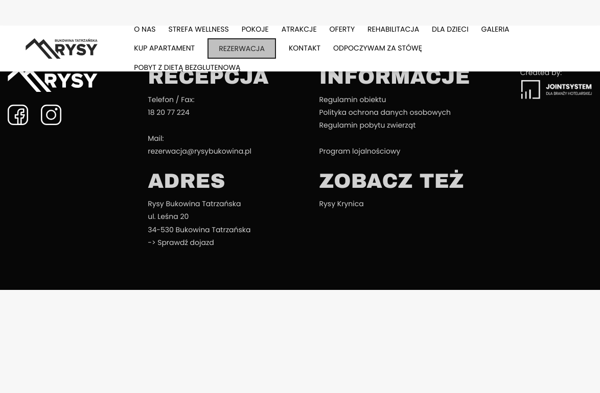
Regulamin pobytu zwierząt (367, 125)
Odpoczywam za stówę (377, 48)
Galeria (495, 29)
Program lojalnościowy (359, 151)
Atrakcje (299, 29)
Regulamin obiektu (352, 99)
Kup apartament (164, 48)
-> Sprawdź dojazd (181, 242)
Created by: (556, 83)
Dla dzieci (450, 29)
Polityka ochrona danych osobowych (385, 112)
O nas (144, 29)
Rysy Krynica (341, 204)
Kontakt (304, 48)
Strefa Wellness (199, 29)
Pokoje (255, 29)
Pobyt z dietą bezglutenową (187, 67)
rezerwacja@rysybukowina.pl (199, 151)
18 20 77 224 (169, 112)
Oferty (342, 29)
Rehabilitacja (393, 29)
